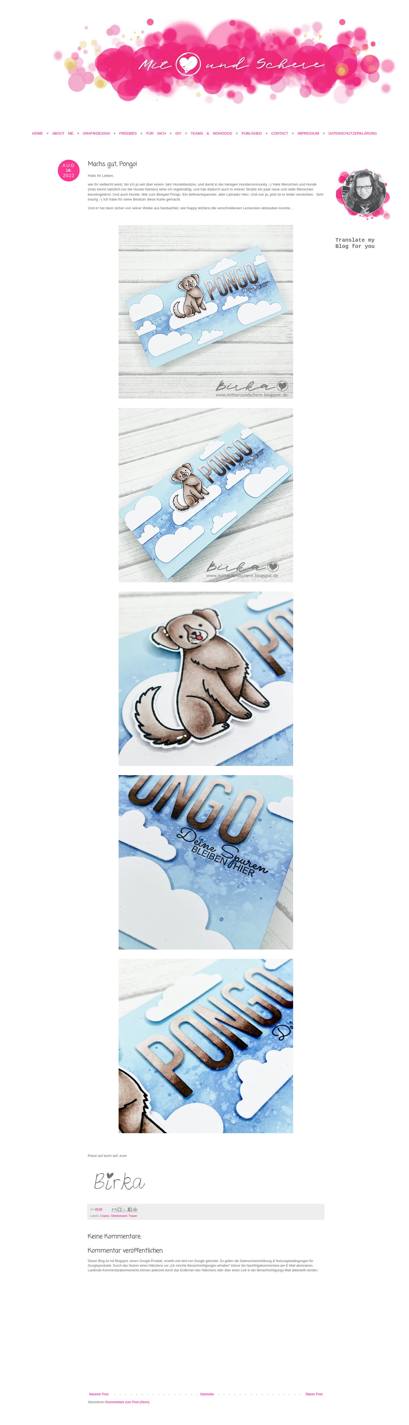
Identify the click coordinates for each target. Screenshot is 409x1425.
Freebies (128, 133)
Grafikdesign (98, 133)
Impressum (308, 133)
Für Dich (156, 133)
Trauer (132, 1215)
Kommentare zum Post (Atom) (127, 1402)
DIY (178, 133)
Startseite (207, 1394)
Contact (279, 133)
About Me (64, 133)
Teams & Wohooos (211, 133)
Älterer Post (314, 1394)
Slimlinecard (119, 1215)
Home (37, 133)
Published (252, 133)
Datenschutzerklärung (353, 133)
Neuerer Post (99, 1394)
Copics (104, 1215)
